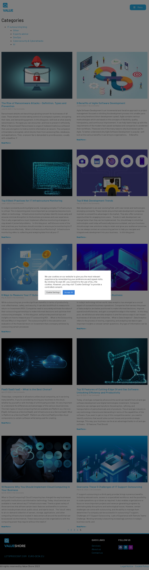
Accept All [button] (68, 292)
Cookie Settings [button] (53, 292)
